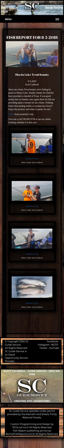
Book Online (54, 7)
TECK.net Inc (19, 427)
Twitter (43, 348)
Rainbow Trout (32, 158)
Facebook (52, 341)
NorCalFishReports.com (19, 434)
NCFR (54, 344)
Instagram (44, 344)
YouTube (54, 348)
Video (11, 114)
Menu (8, 19)
